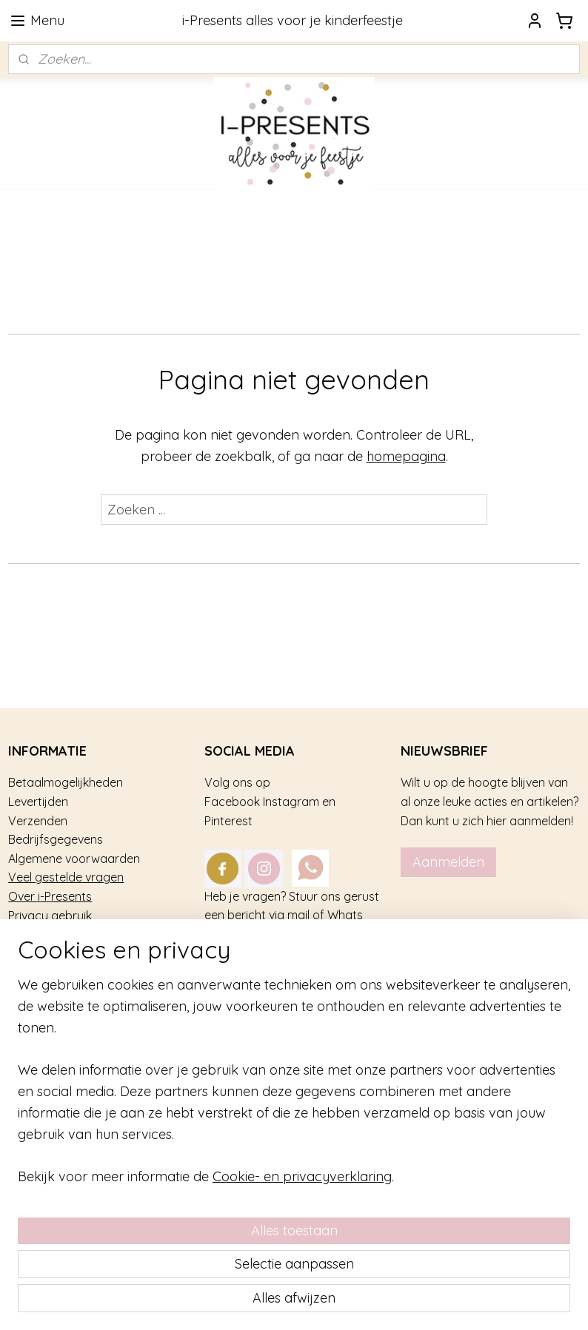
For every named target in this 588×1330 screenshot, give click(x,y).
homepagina (406, 456)
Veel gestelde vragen (66, 877)
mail (298, 914)
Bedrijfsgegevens (55, 839)
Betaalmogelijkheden (65, 782)
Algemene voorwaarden (74, 858)
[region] (196, 1182)
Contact (30, 934)
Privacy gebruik (50, 915)
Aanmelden (448, 861)
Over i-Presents (50, 896)
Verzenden (37, 820)
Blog (20, 953)
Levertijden (38, 801)
